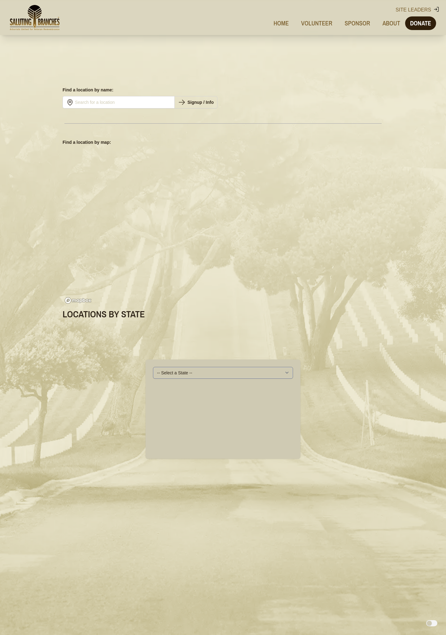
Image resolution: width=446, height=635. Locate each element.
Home (281, 23)
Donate (420, 23)
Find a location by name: (88, 89)
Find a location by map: (87, 142)
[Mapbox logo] (78, 300)
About (391, 23)
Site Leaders (418, 9)
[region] (223, 228)
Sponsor (357, 23)
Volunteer (316, 23)
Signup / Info (196, 102)
